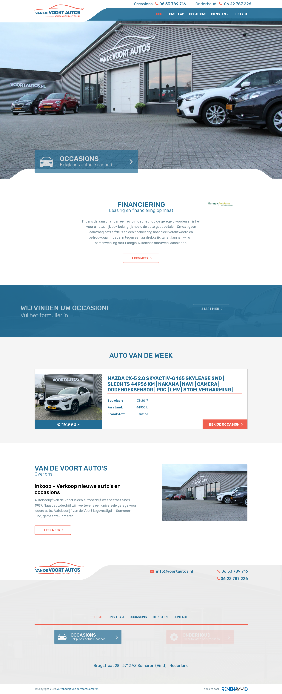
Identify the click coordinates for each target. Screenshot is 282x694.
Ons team (176, 14)
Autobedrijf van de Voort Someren (77, 689)
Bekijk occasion (224, 424)
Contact (240, 14)
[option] (141, 90)
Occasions (197, 14)
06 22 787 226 (249, 3)
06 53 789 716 (161, 3)
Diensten (220, 14)
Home (160, 14)
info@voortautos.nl (171, 571)
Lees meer (140, 258)
